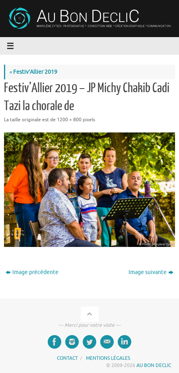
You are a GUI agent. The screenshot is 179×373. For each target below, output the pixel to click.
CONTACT (67, 358)
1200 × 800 (69, 119)
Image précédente (32, 272)
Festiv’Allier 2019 (33, 72)
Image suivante (150, 272)
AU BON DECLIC (153, 365)
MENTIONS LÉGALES (108, 358)
